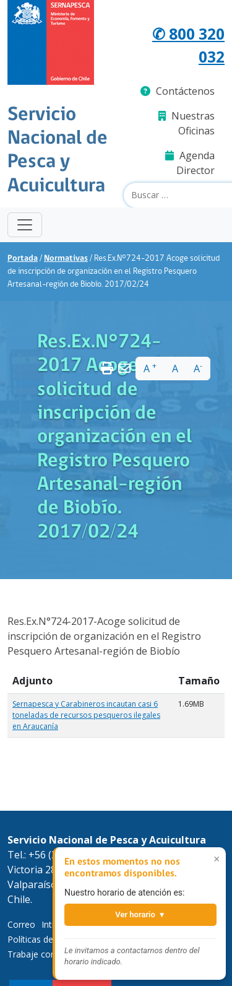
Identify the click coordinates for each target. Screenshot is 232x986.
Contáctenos (177, 91)
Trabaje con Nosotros (52, 954)
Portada (22, 258)
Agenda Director (190, 163)
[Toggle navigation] (24, 224)
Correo (21, 924)
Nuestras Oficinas (186, 123)
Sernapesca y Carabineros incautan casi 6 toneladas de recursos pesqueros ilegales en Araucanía (86, 715)
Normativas (66, 258)
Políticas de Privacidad (52, 939)
